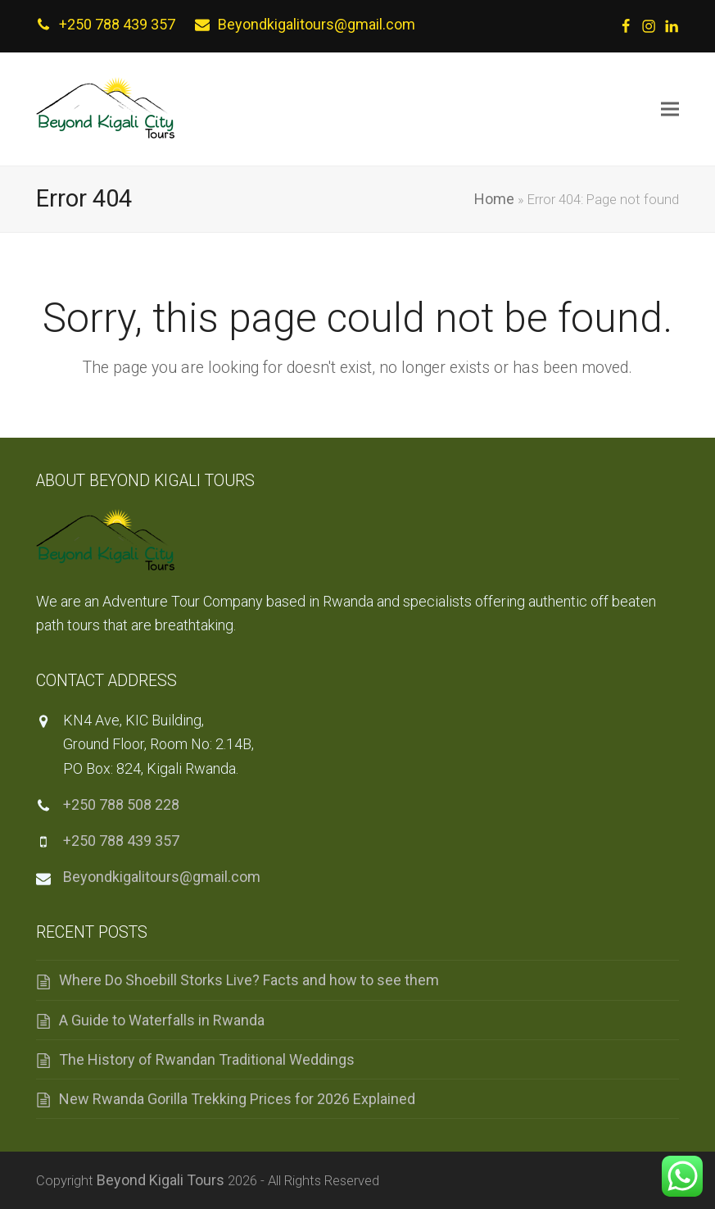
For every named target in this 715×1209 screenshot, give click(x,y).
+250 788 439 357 (117, 24)
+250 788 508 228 (121, 804)
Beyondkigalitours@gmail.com (316, 24)
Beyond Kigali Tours (160, 1180)
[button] (670, 109)
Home (494, 198)
